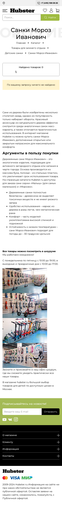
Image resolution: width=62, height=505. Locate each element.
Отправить (50, 411)
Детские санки (14, 53)
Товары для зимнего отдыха (28, 48)
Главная (21, 42)
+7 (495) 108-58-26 (49, 3)
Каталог (36, 42)
